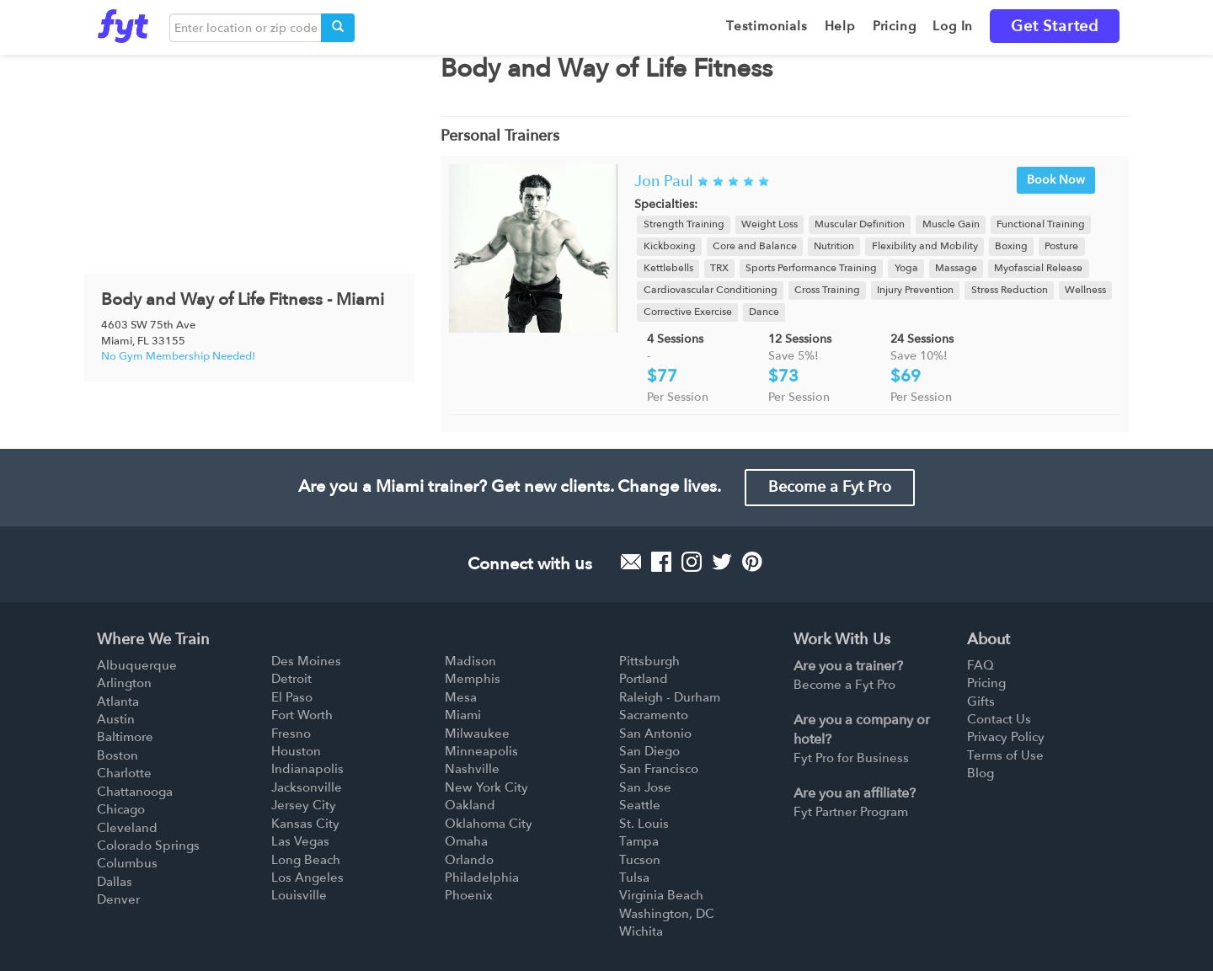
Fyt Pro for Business (851, 758)
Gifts (981, 701)
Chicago (121, 809)
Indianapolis (307, 768)
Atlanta (118, 701)
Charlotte (124, 773)
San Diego (649, 751)
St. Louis (644, 823)
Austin (116, 719)
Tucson (639, 859)
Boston (117, 755)
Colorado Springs (148, 845)
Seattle (639, 805)
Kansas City (305, 823)
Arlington (124, 683)
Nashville (472, 768)
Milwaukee (477, 733)
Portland (643, 678)
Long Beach (305, 859)
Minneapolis (481, 751)
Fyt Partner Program (851, 811)
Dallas (114, 881)
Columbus (127, 863)
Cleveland (127, 827)
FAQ (980, 665)
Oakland (470, 805)
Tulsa (634, 877)
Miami (463, 715)
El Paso (292, 697)
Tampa (639, 841)
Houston (296, 751)
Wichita (641, 931)
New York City (486, 787)
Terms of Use (1005, 755)
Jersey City (303, 805)
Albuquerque (137, 665)
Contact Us (999, 719)
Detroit (291, 678)
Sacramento (653, 715)
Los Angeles (307, 877)
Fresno (291, 733)
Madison (470, 661)
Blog (980, 773)
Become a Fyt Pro (829, 487)
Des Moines (306, 661)
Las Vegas (300, 841)
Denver (118, 899)
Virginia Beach (661, 895)
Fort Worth (302, 715)
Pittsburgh (649, 661)
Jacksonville (306, 787)
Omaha (466, 841)
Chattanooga (135, 791)
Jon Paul (663, 181)
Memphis (472, 678)
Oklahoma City (488, 823)
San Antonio (655, 733)
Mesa (461, 697)
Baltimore (125, 736)
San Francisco (658, 768)
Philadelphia (482, 877)
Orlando (469, 859)
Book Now (1056, 180)
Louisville (299, 895)
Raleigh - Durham (669, 697)
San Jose (645, 787)
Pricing (986, 683)
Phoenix (469, 895)
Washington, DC (666, 913)
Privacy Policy (1006, 736)
